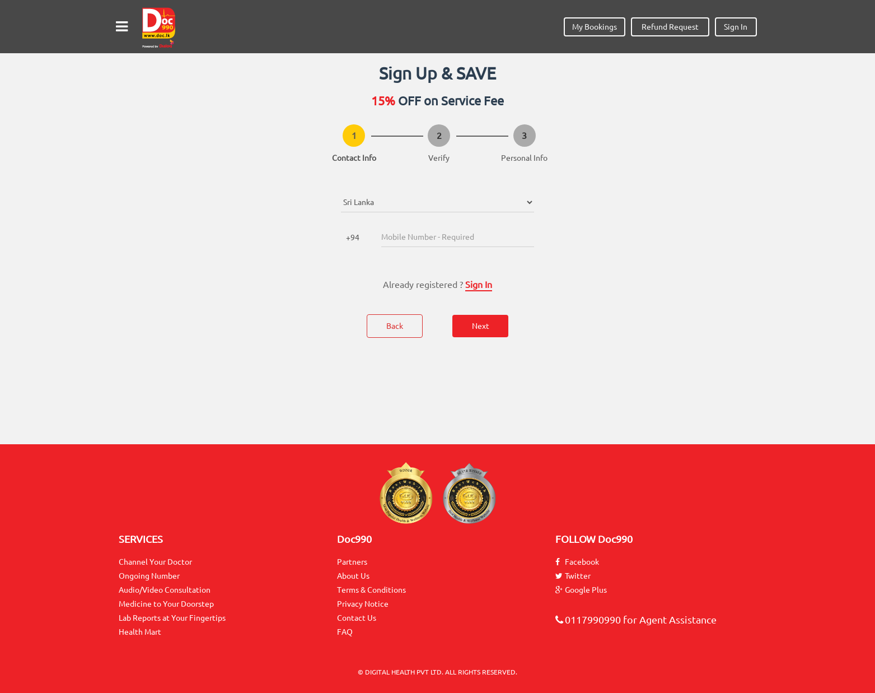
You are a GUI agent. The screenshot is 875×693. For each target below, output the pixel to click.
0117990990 (588, 619)
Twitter (573, 575)
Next (480, 326)
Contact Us (356, 617)
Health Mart (140, 631)
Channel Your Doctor (155, 561)
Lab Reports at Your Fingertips (172, 617)
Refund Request (670, 26)
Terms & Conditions (371, 589)
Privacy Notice (363, 603)
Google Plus (581, 589)
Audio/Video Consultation (164, 589)
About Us (353, 575)
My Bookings (594, 26)
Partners (352, 561)
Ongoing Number (149, 575)
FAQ (345, 631)
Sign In (735, 26)
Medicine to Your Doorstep (166, 603)
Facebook (577, 561)
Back (394, 326)
